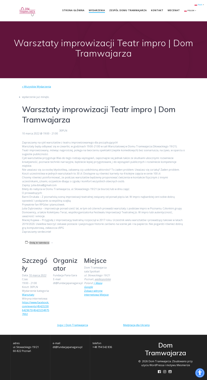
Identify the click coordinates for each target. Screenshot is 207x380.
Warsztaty (28, 294)
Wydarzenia (97, 10)
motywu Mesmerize (178, 365)
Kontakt (157, 10)
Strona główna (73, 10)
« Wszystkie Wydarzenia (36, 86)
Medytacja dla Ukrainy (136, 325)
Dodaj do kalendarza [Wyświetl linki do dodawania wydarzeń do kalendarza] (39, 243)
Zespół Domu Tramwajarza (128, 10)
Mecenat (174, 10)
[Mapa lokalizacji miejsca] (132, 274)
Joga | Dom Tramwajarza (72, 325)
